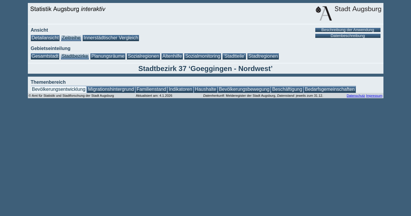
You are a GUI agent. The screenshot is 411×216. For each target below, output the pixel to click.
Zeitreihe (71, 37)
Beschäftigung (287, 89)
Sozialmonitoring (202, 56)
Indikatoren (180, 89)
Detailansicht (45, 37)
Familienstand (151, 89)
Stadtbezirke (75, 56)
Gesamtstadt (45, 56)
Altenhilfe (172, 56)
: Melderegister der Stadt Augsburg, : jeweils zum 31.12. (263, 95)
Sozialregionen (143, 56)
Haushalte (205, 89)
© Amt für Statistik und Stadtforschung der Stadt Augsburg (71, 95)
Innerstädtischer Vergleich (111, 37)
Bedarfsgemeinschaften (330, 89)
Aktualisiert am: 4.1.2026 (154, 95)
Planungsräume (107, 56)
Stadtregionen (263, 56)
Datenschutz (356, 95)
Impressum (374, 95)
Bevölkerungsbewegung (244, 89)
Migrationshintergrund (111, 89)
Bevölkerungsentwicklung (59, 89)
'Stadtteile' (234, 56)
